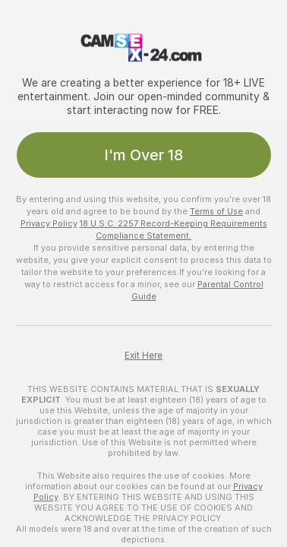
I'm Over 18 (143, 155)
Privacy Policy (48, 223)
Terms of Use (216, 211)
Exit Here (143, 355)
